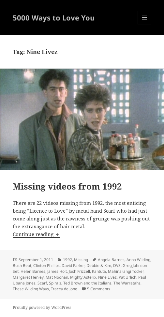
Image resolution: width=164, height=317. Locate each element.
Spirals (55, 283)
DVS (117, 265)
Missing (81, 259)
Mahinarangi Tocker (125, 271)
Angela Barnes (111, 259)
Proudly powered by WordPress (42, 307)
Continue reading (36, 234)
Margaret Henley (28, 277)
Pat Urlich (127, 277)
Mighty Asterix (83, 277)
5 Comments (98, 289)
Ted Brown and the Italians (87, 283)
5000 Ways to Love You (54, 17)
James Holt (57, 271)
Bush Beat (22, 265)
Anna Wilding (138, 259)
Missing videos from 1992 (67, 186)
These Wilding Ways (31, 289)
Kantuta (99, 271)
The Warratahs (127, 283)
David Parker (73, 265)
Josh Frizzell (79, 271)
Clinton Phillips (46, 265)
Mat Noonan (57, 277)
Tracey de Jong (64, 289)
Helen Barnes (33, 271)
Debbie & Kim (98, 265)
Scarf (42, 283)
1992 (67, 259)
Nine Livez (107, 277)
